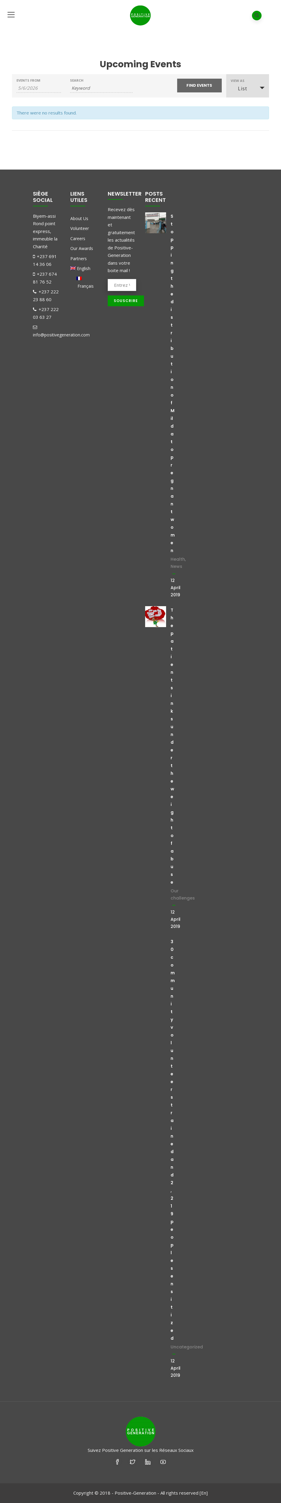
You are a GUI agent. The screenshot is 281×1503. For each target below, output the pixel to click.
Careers (77, 238)
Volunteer (79, 228)
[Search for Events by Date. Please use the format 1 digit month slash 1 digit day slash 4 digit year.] (38, 88)
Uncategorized (187, 1347)
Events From (28, 80)
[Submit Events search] (199, 85)
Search (76, 80)
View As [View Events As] (237, 80)
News (176, 566)
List (239, 88)
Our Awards (81, 248)
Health (178, 559)
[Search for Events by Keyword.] (101, 88)
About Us (79, 218)
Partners (78, 258)
